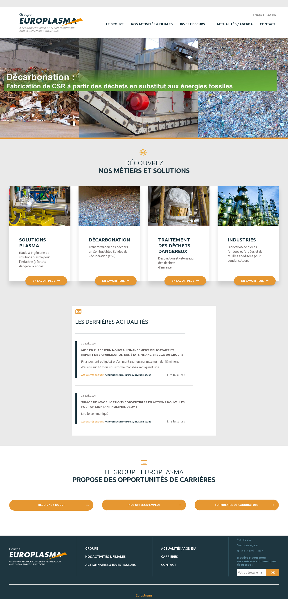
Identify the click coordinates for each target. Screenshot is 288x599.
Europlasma (144, 595)
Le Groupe (115, 24)
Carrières (169, 556)
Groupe (91, 548)
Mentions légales (247, 545)
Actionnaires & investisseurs (110, 565)
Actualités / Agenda (235, 24)
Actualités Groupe (92, 375)
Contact (267, 24)
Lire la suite (175, 375)
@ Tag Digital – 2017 (250, 550)
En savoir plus (46, 292)
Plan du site (244, 539)
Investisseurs (194, 24)
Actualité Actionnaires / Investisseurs (128, 375)
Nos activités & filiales (152, 24)
